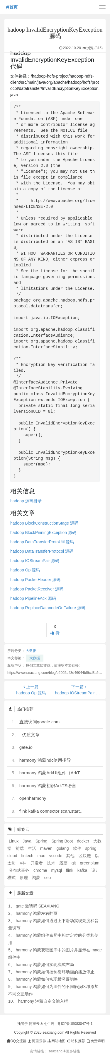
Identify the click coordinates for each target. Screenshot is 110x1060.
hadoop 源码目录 (26, 501)
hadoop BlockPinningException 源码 (43, 532)
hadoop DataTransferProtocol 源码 (41, 551)
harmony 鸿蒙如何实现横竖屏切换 (47, 979)
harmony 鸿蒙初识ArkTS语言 (47, 785)
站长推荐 (76, 1041)
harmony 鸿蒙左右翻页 (36, 913)
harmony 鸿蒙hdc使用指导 (45, 760)
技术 (51, 863)
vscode (56, 855)
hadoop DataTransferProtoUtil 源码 (42, 542)
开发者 (37, 863)
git (74, 863)
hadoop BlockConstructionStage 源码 (44, 523)
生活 (32, 848)
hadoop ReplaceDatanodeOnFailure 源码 (47, 607)
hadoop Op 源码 (25, 570)
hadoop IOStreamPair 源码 (34, 560)
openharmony (32, 798)
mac (42, 855)
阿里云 (34, 1024)
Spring (41, 841)
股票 (64, 863)
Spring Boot (62, 841)
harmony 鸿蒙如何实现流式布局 (45, 964)
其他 (71, 855)
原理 (24, 877)
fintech (27, 855)
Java (27, 841)
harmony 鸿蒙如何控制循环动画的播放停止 (55, 972)
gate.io (26, 747)
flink (70, 870)
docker (83, 841)
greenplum (89, 863)
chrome (40, 870)
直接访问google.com (39, 721)
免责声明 (95, 1041)
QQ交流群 (16, 1041)
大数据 (31, 651)
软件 (77, 848)
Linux (14, 841)
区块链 (85, 855)
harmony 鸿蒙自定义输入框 (43, 1001)
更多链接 (71, 1051)
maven (47, 848)
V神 (24, 863)
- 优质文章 (29, 734)
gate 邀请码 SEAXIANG (38, 906)
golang (63, 848)
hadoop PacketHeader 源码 (35, 579)
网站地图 (56, 1041)
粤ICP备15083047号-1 (74, 1024)
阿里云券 (36, 1041)
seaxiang (55, 1051)
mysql (57, 870)
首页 (12, 7)
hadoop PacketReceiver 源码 (36, 589)
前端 (20, 848)
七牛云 (49, 1024)
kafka (82, 870)
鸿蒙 (36, 877)
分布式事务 (20, 870)
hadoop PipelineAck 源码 (33, 598)
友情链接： (39, 1051)
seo (47, 877)
